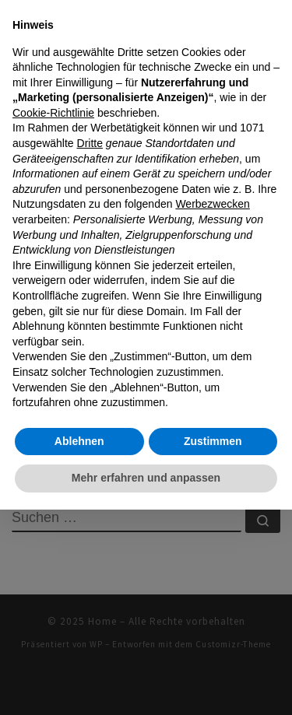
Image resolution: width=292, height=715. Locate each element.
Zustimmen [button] (213, 441)
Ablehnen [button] (79, 441)
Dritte (90, 143)
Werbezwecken (212, 204)
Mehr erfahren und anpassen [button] (146, 477)
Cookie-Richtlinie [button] (53, 113)
